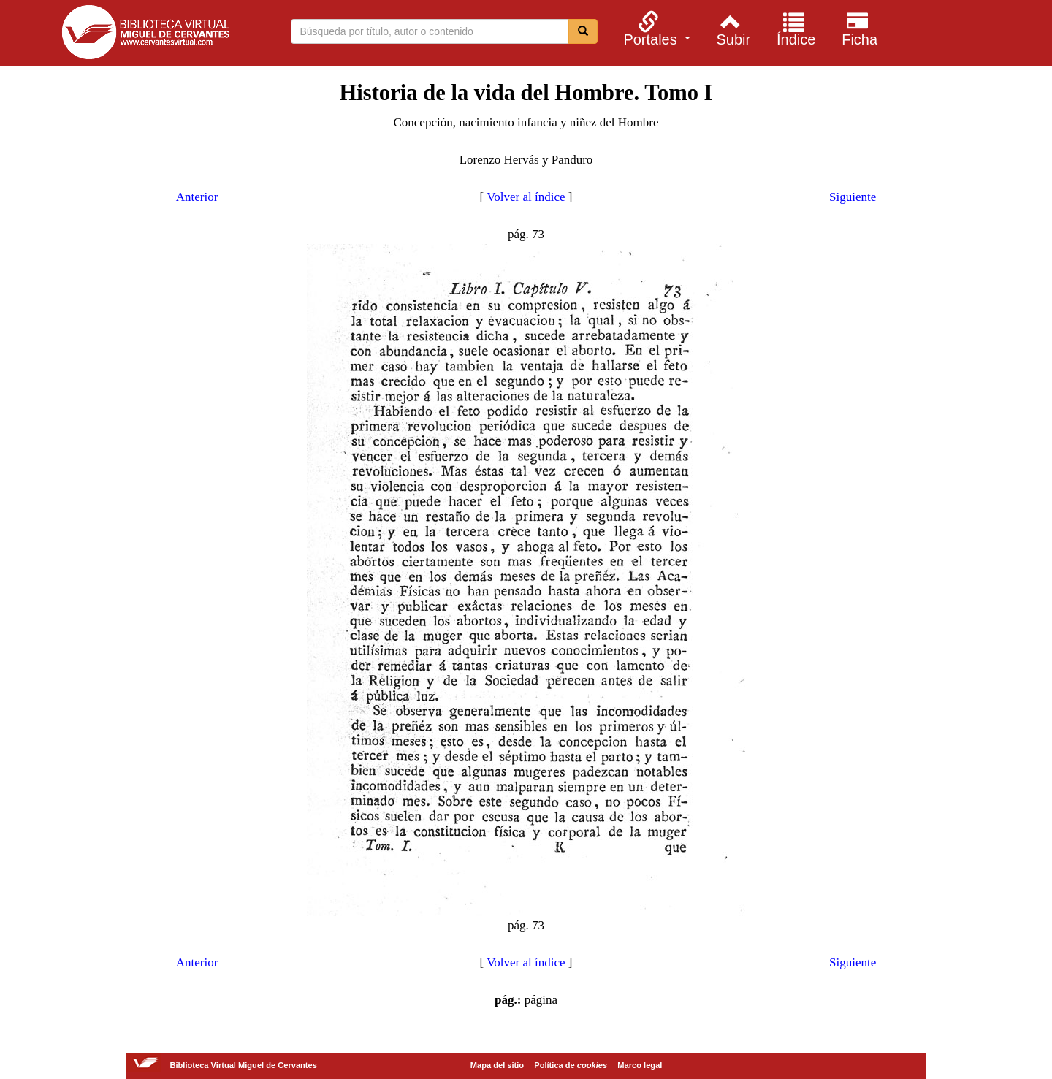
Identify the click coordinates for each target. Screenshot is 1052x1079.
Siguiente (852, 197)
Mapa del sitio (497, 1065)
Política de (570, 1065)
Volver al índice (526, 197)
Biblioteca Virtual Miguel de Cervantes (145, 35)
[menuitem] (655, 28)
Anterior (197, 197)
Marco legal (639, 1065)
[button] (655, 28)
